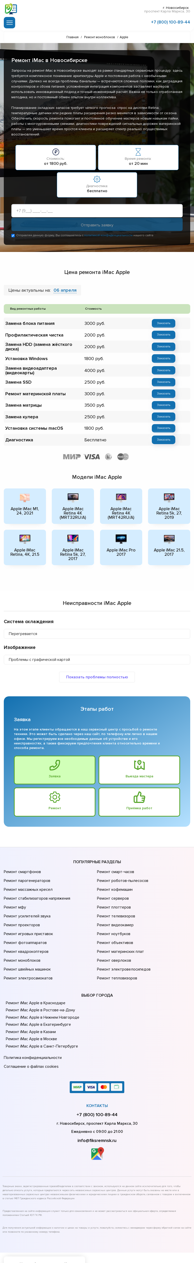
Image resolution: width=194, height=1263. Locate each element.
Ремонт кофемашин (114, 881)
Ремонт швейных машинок (26, 945)
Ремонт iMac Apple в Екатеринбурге (37, 998)
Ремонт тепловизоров (116, 952)
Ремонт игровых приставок (27, 917)
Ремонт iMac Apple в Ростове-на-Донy (39, 983)
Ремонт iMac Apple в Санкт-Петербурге (40, 1019)
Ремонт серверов (112, 888)
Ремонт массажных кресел (27, 881)
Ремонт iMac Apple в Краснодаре (35, 976)
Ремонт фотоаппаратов (24, 924)
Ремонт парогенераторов (26, 874)
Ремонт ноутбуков (113, 917)
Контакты (97, 1075)
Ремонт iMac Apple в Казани (30, 1005)
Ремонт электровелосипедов (123, 945)
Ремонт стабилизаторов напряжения (36, 888)
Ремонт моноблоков (21, 938)
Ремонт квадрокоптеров (25, 931)
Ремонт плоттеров (113, 895)
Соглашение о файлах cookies (30, 1037)
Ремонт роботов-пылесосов (122, 874)
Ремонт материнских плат (119, 931)
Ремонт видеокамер (114, 909)
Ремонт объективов (114, 924)
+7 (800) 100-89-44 (170, 21)
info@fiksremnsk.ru (97, 1110)
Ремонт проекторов (21, 909)
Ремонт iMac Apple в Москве (31, 1012)
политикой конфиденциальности (108, 236)
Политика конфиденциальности (31, 1030)
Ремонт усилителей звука (26, 902)
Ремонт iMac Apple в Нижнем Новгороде (41, 990)
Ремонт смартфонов (22, 867)
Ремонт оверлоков (113, 938)
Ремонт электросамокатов (27, 952)
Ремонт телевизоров (115, 902)
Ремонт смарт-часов (115, 867)
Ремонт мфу (14, 895)
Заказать (160, 324)
